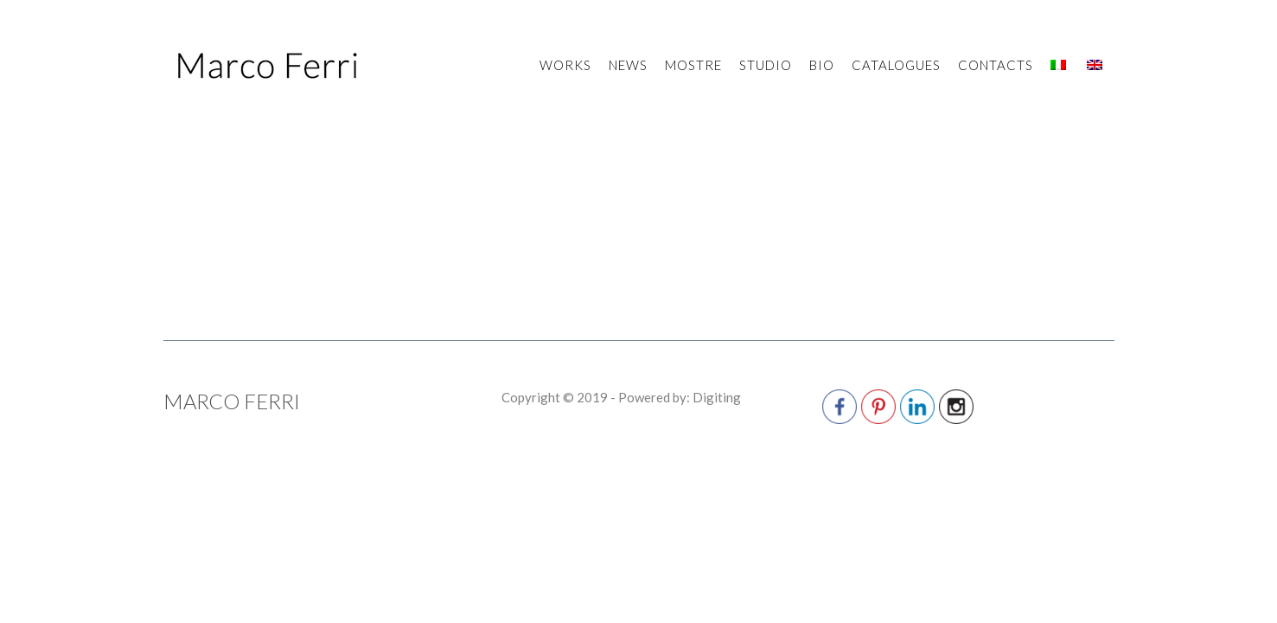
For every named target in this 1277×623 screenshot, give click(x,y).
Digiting (717, 412)
